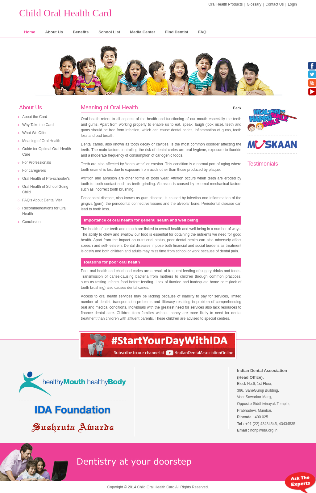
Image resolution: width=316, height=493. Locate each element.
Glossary (254, 4)
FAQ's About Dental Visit (42, 200)
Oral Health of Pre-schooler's (46, 178)
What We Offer (34, 133)
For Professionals (36, 162)
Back (237, 108)
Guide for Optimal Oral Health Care (46, 152)
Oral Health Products (225, 4)
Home (29, 32)
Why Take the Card (38, 125)
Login (292, 4)
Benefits (81, 32)
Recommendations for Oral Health (44, 211)
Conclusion (31, 222)
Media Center (142, 32)
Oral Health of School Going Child (45, 189)
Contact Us (274, 4)
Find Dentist (176, 32)
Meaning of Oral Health (41, 141)
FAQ (202, 32)
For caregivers (34, 170)
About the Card (34, 117)
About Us (54, 32)
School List (109, 32)
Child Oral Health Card (65, 13)
